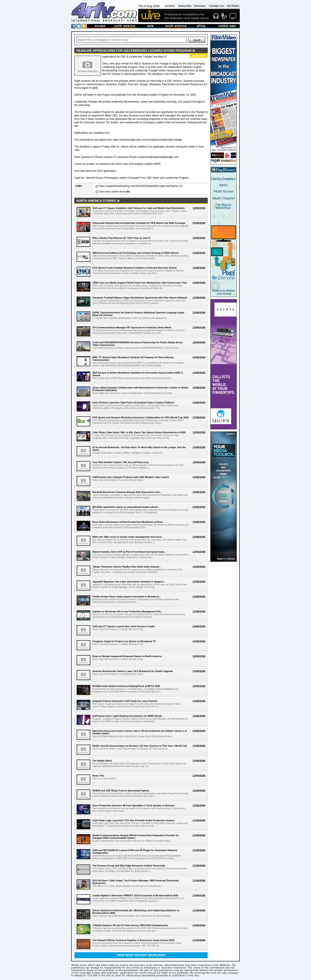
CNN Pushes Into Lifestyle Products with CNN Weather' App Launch (130, 477)
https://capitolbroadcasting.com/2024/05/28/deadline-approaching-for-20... (141, 186)
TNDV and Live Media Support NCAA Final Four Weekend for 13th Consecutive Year (139, 282)
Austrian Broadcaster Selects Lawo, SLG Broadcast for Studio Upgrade (132, 671)
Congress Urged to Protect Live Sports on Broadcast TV (124, 641)
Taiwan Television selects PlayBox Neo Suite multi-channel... (126, 566)
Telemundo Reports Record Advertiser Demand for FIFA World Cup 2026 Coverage (138, 223)
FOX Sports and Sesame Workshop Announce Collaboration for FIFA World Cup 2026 (140, 417)
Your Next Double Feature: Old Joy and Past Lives (120, 462)
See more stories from (114, 191)
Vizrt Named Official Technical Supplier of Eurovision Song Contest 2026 (133, 940)
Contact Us (216, 6)
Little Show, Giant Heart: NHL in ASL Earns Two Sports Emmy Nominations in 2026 (139, 432)
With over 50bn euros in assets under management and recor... (127, 537)
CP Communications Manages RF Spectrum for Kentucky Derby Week (131, 327)
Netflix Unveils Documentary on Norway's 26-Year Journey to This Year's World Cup (139, 745)
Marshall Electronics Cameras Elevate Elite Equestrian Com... (127, 492)
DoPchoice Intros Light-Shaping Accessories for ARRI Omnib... (127, 716)
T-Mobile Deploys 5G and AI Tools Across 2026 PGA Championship (130, 925)
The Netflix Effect (102, 760)
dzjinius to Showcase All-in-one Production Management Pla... (127, 611)
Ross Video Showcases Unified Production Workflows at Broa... (128, 522)
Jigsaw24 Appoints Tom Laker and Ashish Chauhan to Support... (128, 581)
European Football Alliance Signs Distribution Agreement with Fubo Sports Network (139, 297)
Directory (200, 6)
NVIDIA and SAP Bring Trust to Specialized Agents (120, 790)
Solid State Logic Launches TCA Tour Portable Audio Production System (133, 820)
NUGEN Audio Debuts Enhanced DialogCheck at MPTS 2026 (126, 686)
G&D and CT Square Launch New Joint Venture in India (123, 626)
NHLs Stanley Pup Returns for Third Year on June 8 (121, 238)
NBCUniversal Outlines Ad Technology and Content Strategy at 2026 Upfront (135, 253)
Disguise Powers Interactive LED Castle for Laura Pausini (124, 701)
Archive (170, 6)
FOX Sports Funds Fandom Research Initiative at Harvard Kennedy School (134, 267)
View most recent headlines (141, 955)
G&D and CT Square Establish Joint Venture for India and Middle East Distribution (138, 208)
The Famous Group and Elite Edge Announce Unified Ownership (128, 865)
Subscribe (184, 6)
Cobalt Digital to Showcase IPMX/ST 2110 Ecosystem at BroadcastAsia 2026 (135, 895)
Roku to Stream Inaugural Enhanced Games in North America (127, 656)
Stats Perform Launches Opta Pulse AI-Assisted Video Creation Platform (133, 402)
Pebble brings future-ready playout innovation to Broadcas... (126, 596)
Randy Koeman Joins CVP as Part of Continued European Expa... (129, 551)
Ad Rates (233, 6)
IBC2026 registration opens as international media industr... (126, 507)
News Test (98, 775)
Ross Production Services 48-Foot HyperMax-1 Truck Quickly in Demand (133, 805)
